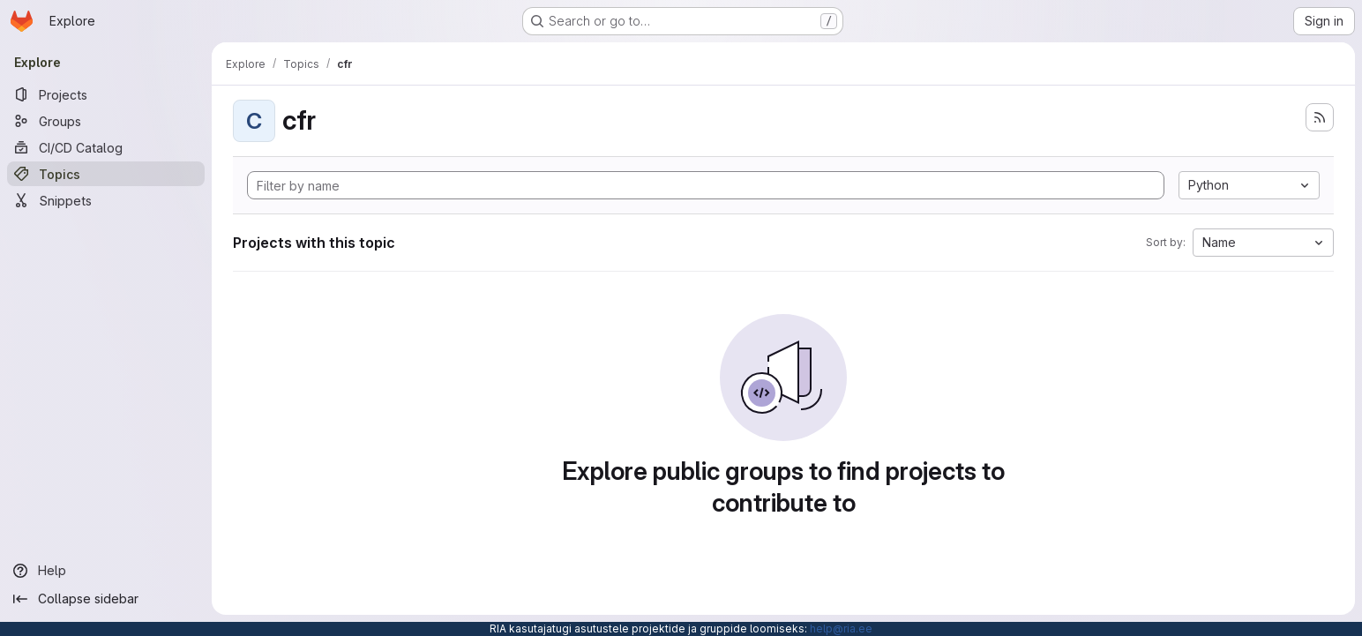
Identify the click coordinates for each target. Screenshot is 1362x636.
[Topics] (106, 173)
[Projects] (106, 94)
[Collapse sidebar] (106, 599)
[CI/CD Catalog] (106, 147)
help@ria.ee (841, 628)
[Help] (106, 570)
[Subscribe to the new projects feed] (1320, 117)
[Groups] (106, 120)
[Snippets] (106, 200)
